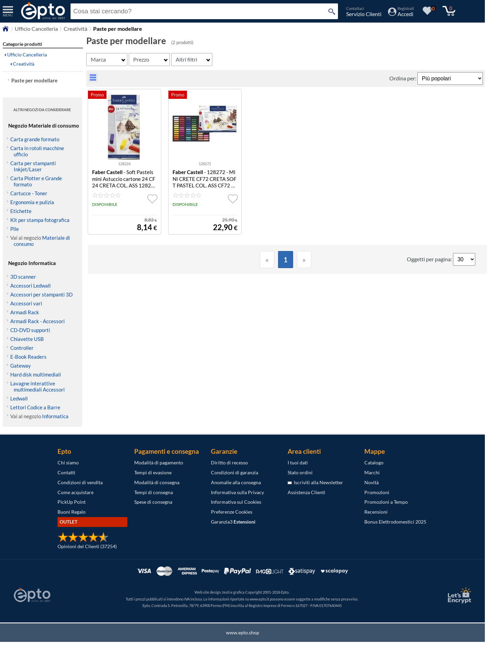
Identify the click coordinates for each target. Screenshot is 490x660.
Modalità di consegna (156, 482)
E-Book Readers (28, 357)
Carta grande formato (34, 139)
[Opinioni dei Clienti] (83, 540)
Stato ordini (300, 472)
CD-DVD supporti (30, 330)
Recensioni (376, 512)
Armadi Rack (24, 312)
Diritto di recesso (229, 462)
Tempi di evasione (153, 472)
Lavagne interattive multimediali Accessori (37, 386)
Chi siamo (68, 462)
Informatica (55, 416)
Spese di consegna (153, 502)
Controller (22, 348)
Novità (371, 482)
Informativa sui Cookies (236, 502)
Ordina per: (403, 78)
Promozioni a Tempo (386, 502)
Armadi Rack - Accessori (37, 321)
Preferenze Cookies (231, 512)
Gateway (20, 365)
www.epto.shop (242, 632)
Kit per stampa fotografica (40, 220)
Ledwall (19, 398)
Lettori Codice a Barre (35, 407)
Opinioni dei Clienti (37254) (87, 546)
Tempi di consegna (153, 492)
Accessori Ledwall (30, 285)
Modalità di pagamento (158, 462)
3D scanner (23, 277)
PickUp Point (72, 502)
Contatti (66, 472)
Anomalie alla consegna (236, 482)
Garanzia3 (233, 522)
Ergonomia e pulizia (32, 202)
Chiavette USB (27, 339)
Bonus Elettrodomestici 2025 (395, 522)
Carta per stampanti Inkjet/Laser (33, 166)
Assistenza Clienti (306, 492)
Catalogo (374, 462)
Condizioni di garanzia (234, 472)
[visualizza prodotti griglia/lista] (93, 80)
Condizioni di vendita (80, 482)
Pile (14, 229)
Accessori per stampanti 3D (41, 294)
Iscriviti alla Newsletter (315, 482)
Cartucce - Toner (28, 193)
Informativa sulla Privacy (237, 492)
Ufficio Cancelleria (36, 28)
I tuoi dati (298, 462)
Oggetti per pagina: (430, 259)
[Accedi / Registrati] (401, 14)
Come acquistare (75, 492)
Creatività (75, 28)
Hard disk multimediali (35, 374)
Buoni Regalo (72, 512)
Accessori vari (26, 303)
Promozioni (376, 492)
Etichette (21, 211)
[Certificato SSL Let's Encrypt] (458, 595)
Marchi (372, 472)
